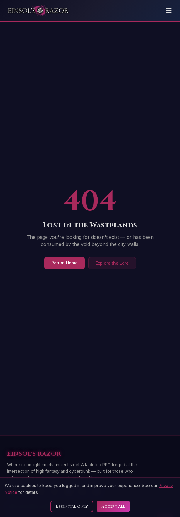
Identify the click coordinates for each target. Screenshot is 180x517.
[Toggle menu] (169, 10)
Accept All (113, 506)
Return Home (64, 262)
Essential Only (72, 506)
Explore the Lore (112, 263)
